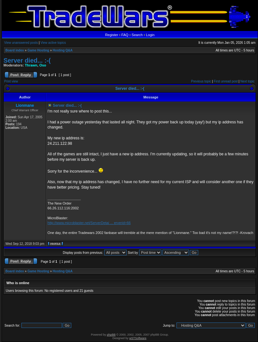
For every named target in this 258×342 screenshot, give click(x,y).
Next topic (247, 81)
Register (111, 35)
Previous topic (201, 81)
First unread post (226, 81)
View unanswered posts (21, 42)
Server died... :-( (27, 60)
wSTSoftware (137, 338)
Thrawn (31, 65)
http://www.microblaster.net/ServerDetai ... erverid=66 (89, 223)
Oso (42, 65)
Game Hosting (38, 50)
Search (137, 35)
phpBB (111, 334)
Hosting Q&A (63, 50)
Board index (14, 50)
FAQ (125, 35)
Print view (11, 81)
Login (150, 35)
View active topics (53, 42)
